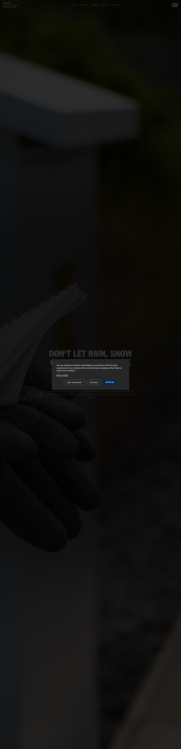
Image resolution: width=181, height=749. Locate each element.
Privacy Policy (62, 375)
